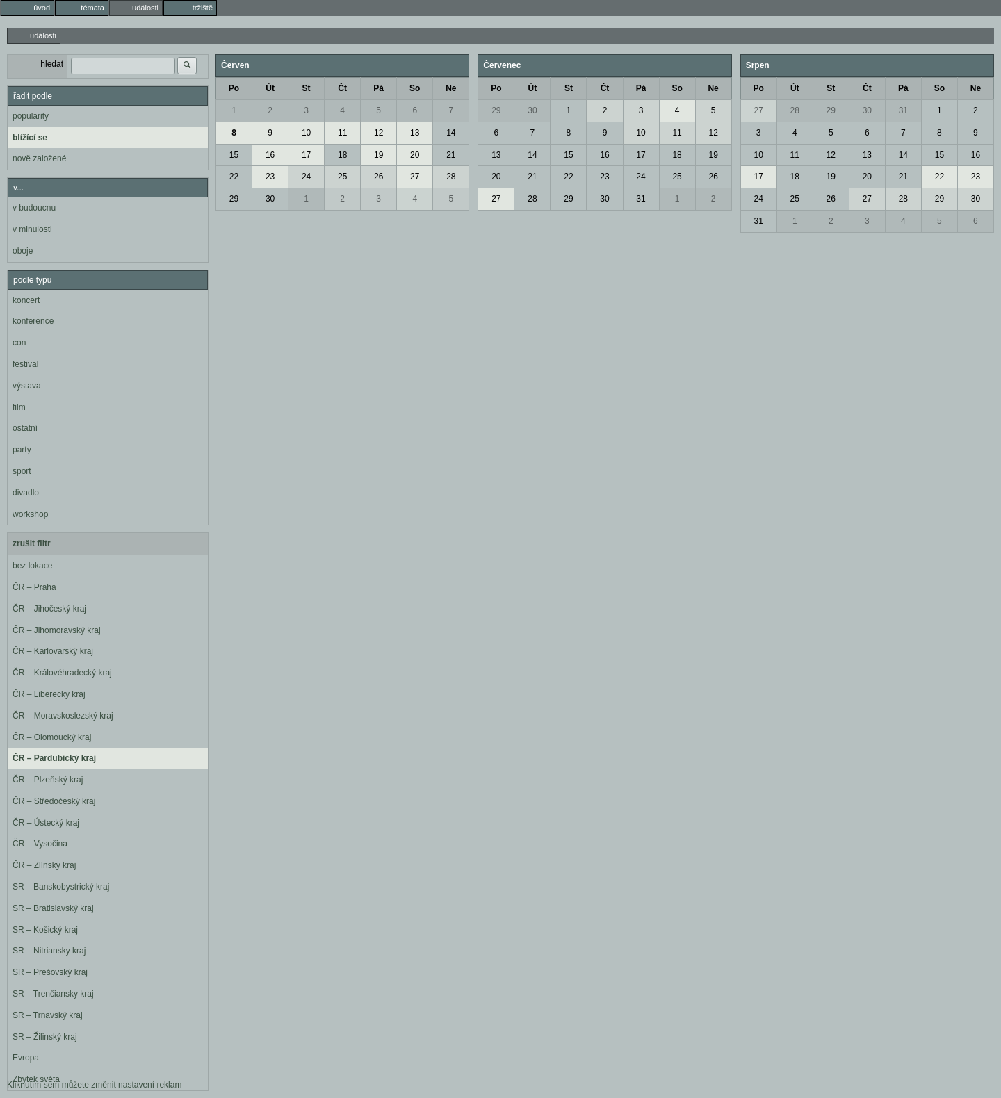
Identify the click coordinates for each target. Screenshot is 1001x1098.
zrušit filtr (32, 543)
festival (25, 364)
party (22, 449)
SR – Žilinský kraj (45, 1037)
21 (450, 155)
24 (306, 176)
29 (233, 199)
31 (640, 199)
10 (306, 133)
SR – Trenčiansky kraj (53, 994)
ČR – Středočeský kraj (54, 801)
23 (270, 176)
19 (378, 155)
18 (342, 155)
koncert (26, 300)
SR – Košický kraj (45, 930)
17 (306, 155)
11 (342, 133)
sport (22, 471)
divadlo (26, 493)
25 (342, 176)
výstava (27, 386)
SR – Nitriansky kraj (49, 951)
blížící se (30, 137)
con (19, 342)
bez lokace (32, 566)
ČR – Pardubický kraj (54, 758)
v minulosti (32, 229)
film (19, 407)
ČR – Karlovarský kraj (53, 651)
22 (233, 176)
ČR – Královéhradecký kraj (62, 673)
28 (450, 176)
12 (378, 133)
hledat (51, 64)
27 (414, 176)
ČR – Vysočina (40, 844)
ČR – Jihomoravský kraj (57, 630)
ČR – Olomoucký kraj (52, 737)
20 (414, 155)
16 (270, 155)
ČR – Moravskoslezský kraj (63, 716)
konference (33, 321)
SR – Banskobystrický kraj (61, 887)
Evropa (26, 1058)
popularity (31, 116)
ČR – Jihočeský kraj (49, 609)
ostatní (25, 428)
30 (270, 199)
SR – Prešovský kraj (50, 972)
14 (450, 133)
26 (378, 176)
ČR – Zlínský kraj (44, 865)
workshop (30, 514)
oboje (23, 251)
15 (233, 155)
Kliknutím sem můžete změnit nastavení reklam (94, 1085)
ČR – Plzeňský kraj (48, 780)
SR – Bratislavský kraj (53, 908)
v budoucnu (34, 208)
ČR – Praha (34, 587)
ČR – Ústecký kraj (46, 823)
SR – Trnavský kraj (48, 1015)
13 (414, 133)
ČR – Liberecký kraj (49, 694)
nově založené (39, 158)
